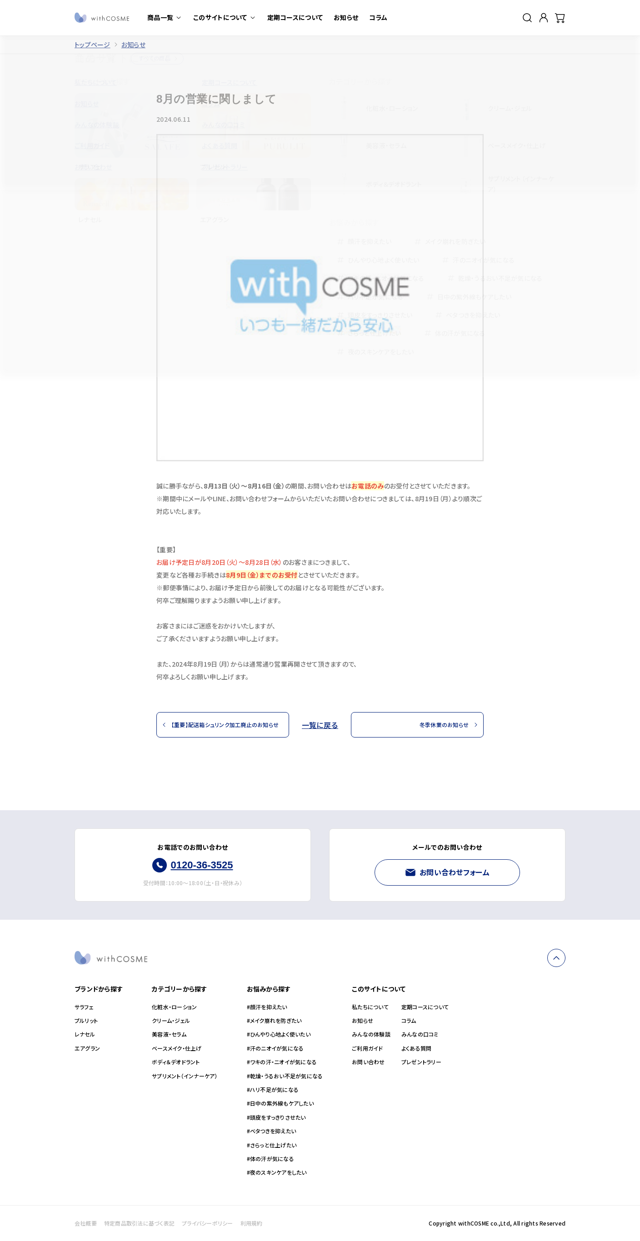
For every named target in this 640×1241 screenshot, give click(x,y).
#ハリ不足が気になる (273, 1089)
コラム (408, 1020)
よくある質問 (416, 1048)
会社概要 (86, 1223)
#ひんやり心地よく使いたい (278, 1034)
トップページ (92, 45)
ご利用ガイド (367, 1048)
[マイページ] (543, 17)
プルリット (86, 1020)
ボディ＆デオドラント (176, 1062)
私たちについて (370, 1007)
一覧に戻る (320, 724)
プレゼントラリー (421, 1062)
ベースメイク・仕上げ (176, 1048)
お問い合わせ (368, 1062)
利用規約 (251, 1223)
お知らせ (133, 45)
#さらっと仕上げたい (271, 1145)
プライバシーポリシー (207, 1223)
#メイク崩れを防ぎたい (274, 1020)
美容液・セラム (169, 1034)
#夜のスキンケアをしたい (277, 1172)
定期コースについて (425, 1007)
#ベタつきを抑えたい (271, 1131)
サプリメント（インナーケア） (184, 1076)
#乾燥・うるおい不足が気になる (285, 1076)
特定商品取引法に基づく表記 (139, 1223)
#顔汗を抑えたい (267, 1007)
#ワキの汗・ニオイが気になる (282, 1062)
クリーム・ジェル (171, 1020)
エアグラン (87, 1048)
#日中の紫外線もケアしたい (280, 1103)
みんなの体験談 (371, 1034)
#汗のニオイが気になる (275, 1048)
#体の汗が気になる (270, 1159)
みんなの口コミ (420, 1034)
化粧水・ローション (174, 1007)
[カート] (560, 17)
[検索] (527, 17)
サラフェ (84, 1007)
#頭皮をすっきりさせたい (276, 1117)
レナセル (85, 1034)
